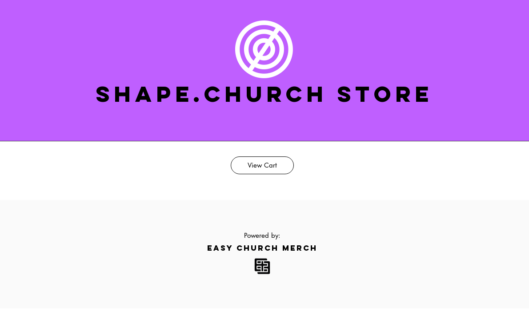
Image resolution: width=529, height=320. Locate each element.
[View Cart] (262, 165)
